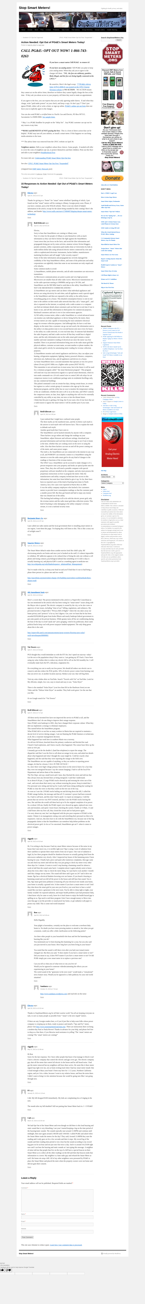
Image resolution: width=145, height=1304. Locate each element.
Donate (29, 30)
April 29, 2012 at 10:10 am (36, 1008)
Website (23, 1229)
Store (36, 30)
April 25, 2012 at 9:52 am (41, 226)
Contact (48, 30)
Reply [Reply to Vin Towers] (29, 702)
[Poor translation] (8, 1270)
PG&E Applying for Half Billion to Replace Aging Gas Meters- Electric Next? (113, 338)
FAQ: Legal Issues (111, 412)
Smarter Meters (34, 543)
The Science (76, 30)
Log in (104, 489)
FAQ (41, 30)
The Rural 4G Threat (107, 283)
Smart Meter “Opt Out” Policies (110, 211)
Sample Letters (100, 30)
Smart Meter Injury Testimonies (110, 201)
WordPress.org (107, 495)
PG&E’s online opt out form (75, 106)
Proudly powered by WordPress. (112, 1253)
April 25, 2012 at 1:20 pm (35, 546)
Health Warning (112, 30)
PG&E (45, 174)
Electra (30, 193)
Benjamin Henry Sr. (35, 518)
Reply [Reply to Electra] (29, 217)
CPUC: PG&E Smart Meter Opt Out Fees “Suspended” (76, 37)
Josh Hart (41, 45)
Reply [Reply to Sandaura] (42, 997)
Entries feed (106, 491)
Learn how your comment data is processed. (66, 1245)
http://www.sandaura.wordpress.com (53, 994)
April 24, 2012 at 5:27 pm (35, 195)
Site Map (103, 470)
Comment (24, 1188)
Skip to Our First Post (107, 287)
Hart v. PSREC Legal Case (109, 193)
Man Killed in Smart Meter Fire (110, 244)
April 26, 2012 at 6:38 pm (35, 595)
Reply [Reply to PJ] (29, 1109)
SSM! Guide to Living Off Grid (110, 228)
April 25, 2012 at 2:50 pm (48, 414)
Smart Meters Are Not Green (109, 254)
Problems (56, 30)
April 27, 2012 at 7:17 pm (35, 713)
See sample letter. (48, 117)
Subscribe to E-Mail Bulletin (109, 185)
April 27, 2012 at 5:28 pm (35, 650)
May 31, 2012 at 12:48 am (35, 1049)
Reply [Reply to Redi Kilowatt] (36, 406)
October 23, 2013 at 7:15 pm (49, 989)
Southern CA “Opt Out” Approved (32, 37)
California (39, 174)
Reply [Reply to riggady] (29, 907)
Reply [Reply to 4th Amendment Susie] (29, 639)
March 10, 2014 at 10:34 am (36, 1121)
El (103, 412)
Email (23, 1221)
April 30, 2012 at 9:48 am (41, 915)
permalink (59, 174)
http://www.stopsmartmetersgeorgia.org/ (51, 1027)
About (23, 30)
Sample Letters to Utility (115, 414)
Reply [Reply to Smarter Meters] (29, 584)
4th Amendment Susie (36, 592)
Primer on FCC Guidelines (109, 279)
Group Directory (87, 30)
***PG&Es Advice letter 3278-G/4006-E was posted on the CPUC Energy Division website (70, 87)
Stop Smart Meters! (34, 8)
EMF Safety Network (40, 169)
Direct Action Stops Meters (109, 197)
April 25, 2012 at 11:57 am (36, 521)
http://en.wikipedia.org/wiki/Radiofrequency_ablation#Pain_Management (54, 564)
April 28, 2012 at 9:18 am (35, 841)
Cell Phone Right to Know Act (110, 275)
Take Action (65, 30)
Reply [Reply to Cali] (29, 1167)
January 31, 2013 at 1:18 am (36, 1093)
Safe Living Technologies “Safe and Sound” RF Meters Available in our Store (113, 355)
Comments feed (107, 493)
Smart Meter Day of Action (109, 271)
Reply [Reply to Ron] (36, 981)
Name (23, 1214)
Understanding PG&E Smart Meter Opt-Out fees (53, 158)
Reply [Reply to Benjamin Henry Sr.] (29, 535)
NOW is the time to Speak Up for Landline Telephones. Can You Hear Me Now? (113, 349)
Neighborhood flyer (48, 153)
